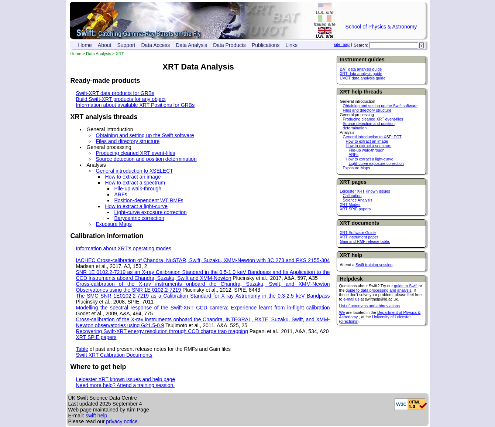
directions (348, 321)
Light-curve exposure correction (376, 163)
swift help (96, 415)
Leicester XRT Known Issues (365, 191)
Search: (361, 45)
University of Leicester (391, 317)
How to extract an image (367, 141)
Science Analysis (357, 200)
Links (291, 45)
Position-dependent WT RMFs (148, 200)
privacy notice (122, 421)
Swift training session (373, 264)
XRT (120, 53)
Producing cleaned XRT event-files (373, 119)
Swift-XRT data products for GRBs (115, 93)
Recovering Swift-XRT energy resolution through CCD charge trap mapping (162, 331)
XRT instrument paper (359, 237)
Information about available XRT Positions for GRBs (135, 105)
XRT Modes (350, 204)
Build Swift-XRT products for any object (121, 99)
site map (342, 44)
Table (82, 349)
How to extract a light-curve (369, 159)
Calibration (352, 195)
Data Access (155, 45)
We (342, 312)
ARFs (354, 154)
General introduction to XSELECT (372, 137)
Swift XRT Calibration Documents (114, 355)
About (104, 45)
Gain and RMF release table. (365, 241)
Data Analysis (191, 45)
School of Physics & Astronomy (381, 27)
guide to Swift (405, 286)
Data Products (229, 45)
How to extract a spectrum (369, 145)
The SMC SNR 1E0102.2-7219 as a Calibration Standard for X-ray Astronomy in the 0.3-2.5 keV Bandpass (203, 296)
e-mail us (351, 299)
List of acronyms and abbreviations (369, 306)
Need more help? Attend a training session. (125, 385)
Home (85, 45)
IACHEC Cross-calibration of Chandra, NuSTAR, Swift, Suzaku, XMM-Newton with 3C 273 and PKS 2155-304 (203, 260)
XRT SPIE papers (355, 209)
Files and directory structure (367, 110)
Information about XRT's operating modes (123, 248)
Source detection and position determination (146, 159)
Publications (266, 45)
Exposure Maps (356, 168)
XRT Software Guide (358, 232)
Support (126, 45)
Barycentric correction (139, 218)
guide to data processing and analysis (378, 290)
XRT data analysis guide (361, 73)
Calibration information (107, 236)
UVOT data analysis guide (363, 78)
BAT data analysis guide (361, 69)
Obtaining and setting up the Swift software (380, 106)
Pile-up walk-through (367, 150)
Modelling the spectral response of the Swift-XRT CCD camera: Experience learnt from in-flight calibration (203, 308)
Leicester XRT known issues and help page (125, 379)
